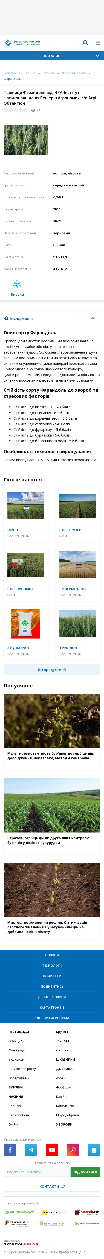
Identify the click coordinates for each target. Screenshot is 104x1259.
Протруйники (19, 1078)
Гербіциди (16, 1041)
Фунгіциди (17, 1050)
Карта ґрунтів (52, 1007)
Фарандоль (12, 79)
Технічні (62, 1041)
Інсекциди (16, 1059)
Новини (52, 955)
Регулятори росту (22, 1068)
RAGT (63, 536)
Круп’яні (62, 1031)
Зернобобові (19, 1115)
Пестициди (19, 1031)
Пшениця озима (74, 73)
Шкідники (65, 1059)
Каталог (71, 55)
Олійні (13, 1124)
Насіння (29, 73)
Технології (52, 965)
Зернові (48, 73)
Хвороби (64, 1124)
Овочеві (62, 1050)
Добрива (64, 1068)
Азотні (61, 1078)
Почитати (52, 976)
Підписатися (85, 1172)
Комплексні (65, 1106)
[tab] (52, 318)
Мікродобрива (67, 1115)
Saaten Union (18, 536)
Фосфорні (63, 1087)
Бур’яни (16, 1087)
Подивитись (52, 986)
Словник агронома (52, 1018)
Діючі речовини (52, 997)
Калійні (61, 1096)
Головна (10, 73)
